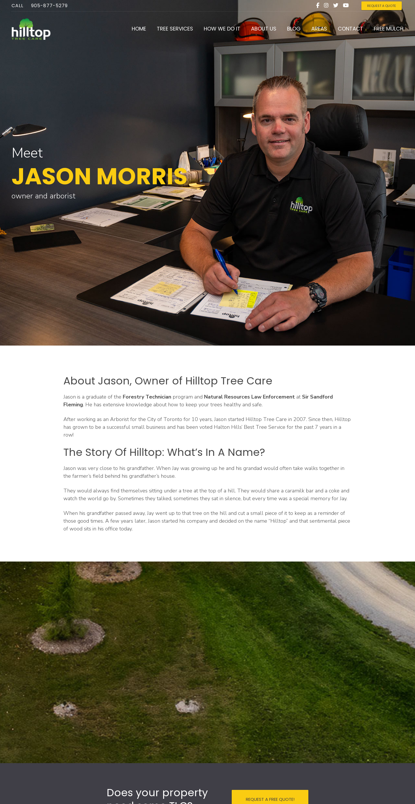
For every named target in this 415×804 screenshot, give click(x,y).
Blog (294, 28)
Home (139, 28)
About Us (263, 28)
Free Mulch (388, 28)
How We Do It (222, 28)
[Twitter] (336, 5)
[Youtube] (346, 5)
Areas (319, 28)
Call (17, 5)
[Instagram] (326, 5)
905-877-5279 (49, 5)
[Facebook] (318, 5)
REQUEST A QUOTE (381, 5)
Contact (350, 28)
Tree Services (175, 28)
